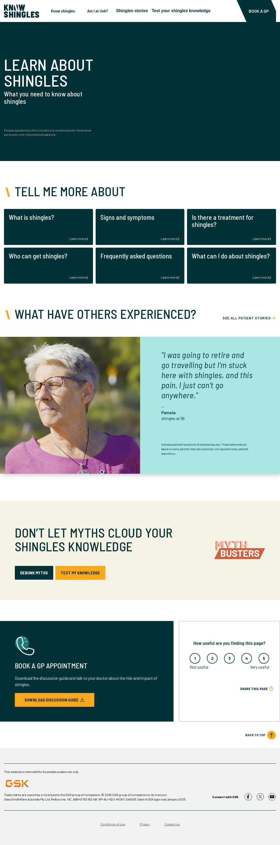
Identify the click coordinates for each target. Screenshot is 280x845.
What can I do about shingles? (231, 256)
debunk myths (34, 572)
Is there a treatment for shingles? (223, 221)
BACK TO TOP (255, 735)
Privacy (145, 824)
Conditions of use (112, 824)
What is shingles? (31, 217)
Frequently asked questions (136, 256)
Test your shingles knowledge (192, 10)
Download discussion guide (55, 699)
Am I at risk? (101, 10)
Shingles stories (139, 10)
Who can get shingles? (38, 256)
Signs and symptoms (127, 217)
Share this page (254, 688)
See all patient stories (247, 318)
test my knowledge (80, 572)
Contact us (172, 824)
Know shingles (63, 10)
